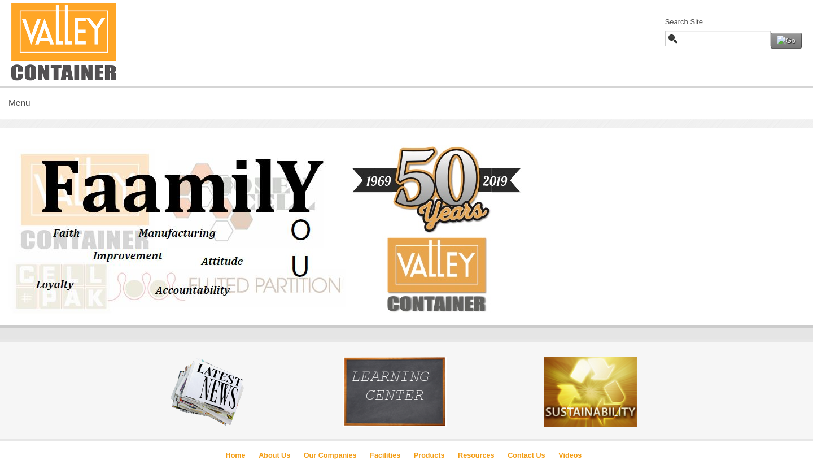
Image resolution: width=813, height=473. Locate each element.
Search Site (684, 22)
